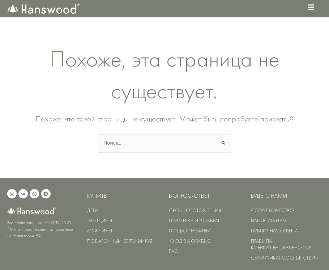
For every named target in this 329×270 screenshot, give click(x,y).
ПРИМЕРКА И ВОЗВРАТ (194, 220)
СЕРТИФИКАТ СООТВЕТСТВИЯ (284, 257)
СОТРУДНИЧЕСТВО (272, 210)
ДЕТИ (92, 210)
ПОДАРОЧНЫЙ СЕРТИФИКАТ (119, 241)
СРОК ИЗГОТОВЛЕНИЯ (195, 210)
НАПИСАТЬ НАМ (269, 220)
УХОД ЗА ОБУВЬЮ (190, 241)
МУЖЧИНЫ (99, 230)
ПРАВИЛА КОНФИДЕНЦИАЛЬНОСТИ (281, 244)
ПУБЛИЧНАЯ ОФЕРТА (274, 230)
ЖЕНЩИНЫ (99, 220)
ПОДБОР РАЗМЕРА (190, 230)
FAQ (174, 251)
